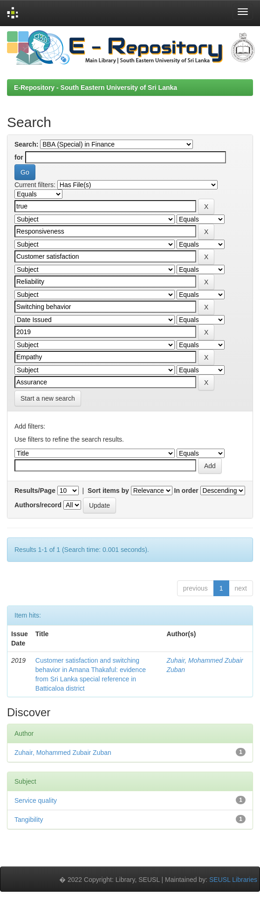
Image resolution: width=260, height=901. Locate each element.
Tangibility (28, 819)
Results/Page (34, 490)
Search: (26, 144)
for (18, 157)
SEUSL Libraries (233, 879)
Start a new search (48, 398)
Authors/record (38, 505)
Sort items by (108, 490)
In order (186, 490)
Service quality (35, 800)
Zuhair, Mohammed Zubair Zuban (62, 752)
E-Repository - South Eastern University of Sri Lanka (95, 87)
